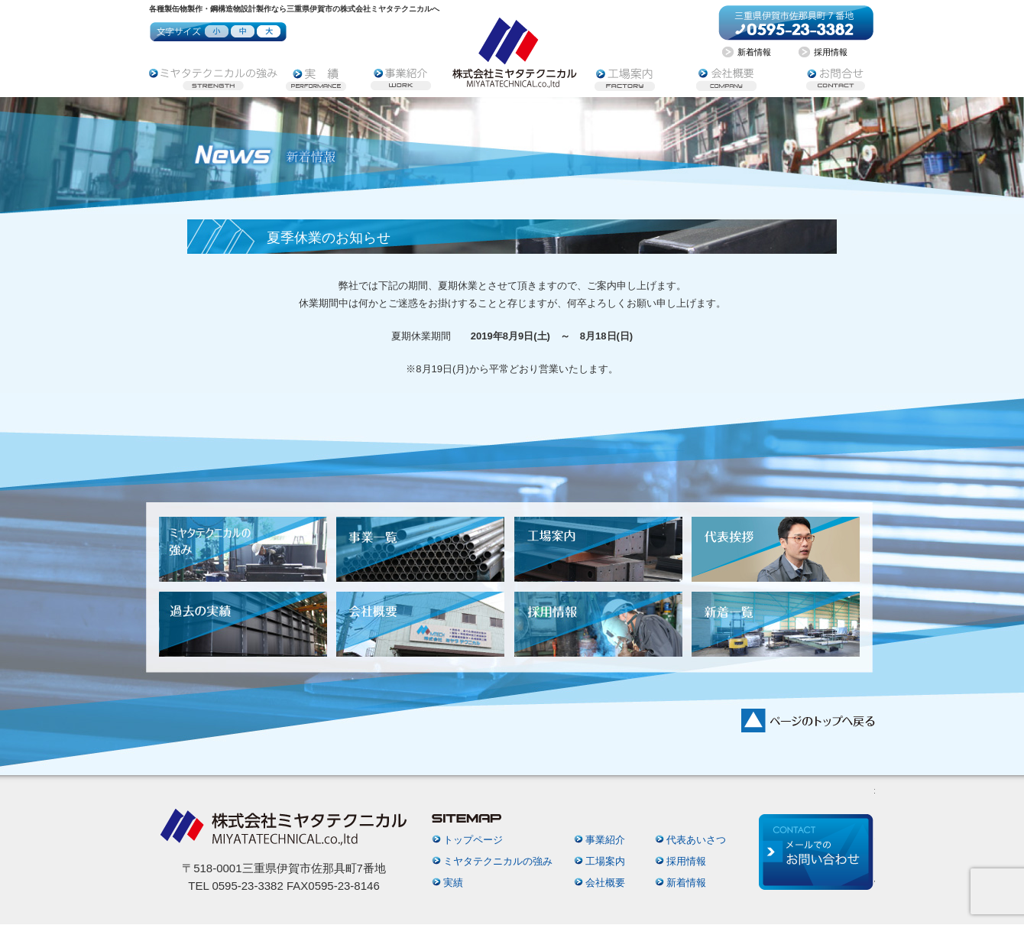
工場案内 (605, 861)
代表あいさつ (696, 839)
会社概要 (605, 882)
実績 (453, 882)
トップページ (473, 839)
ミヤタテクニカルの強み (498, 861)
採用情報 (686, 861)
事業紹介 (605, 839)
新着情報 (686, 882)
